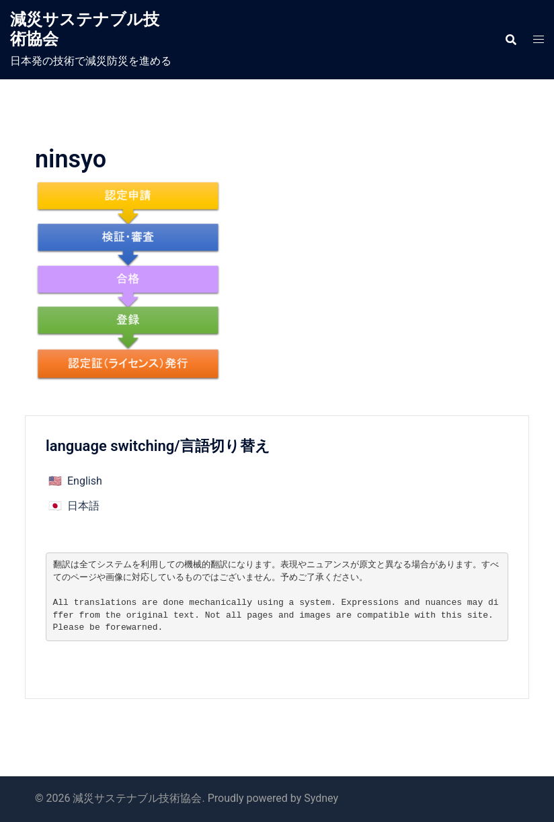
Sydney (321, 798)
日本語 (83, 505)
